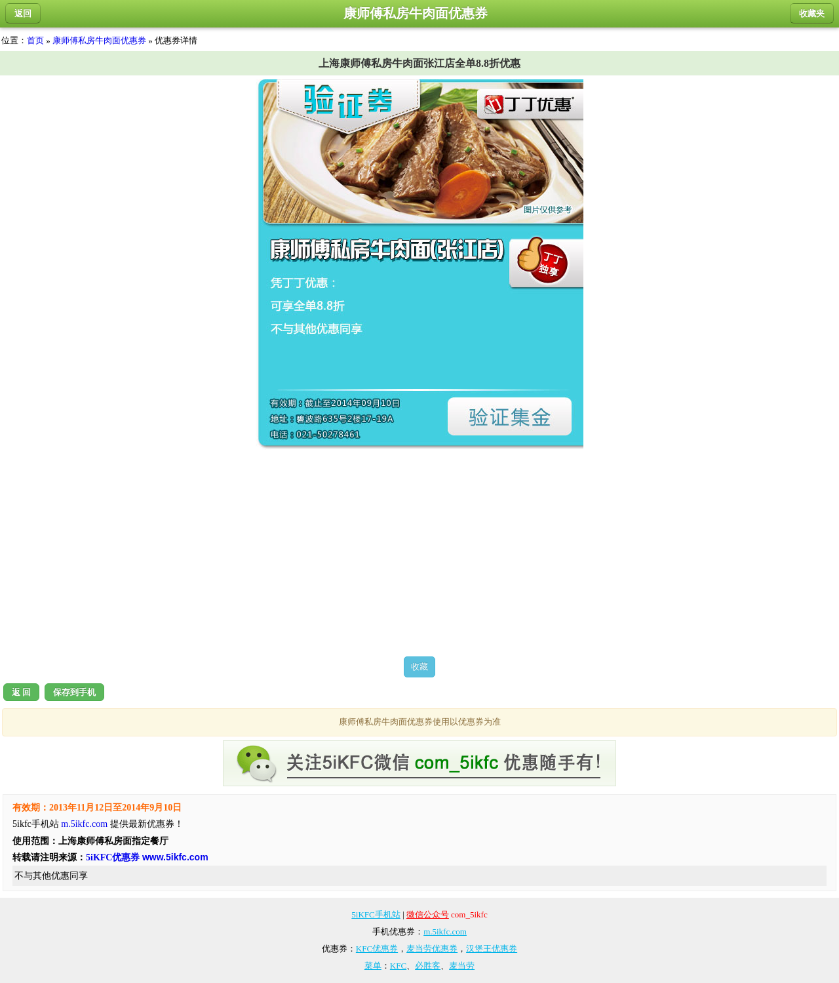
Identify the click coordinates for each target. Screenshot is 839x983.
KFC (398, 966)
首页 (35, 40)
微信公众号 (427, 914)
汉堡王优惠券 (491, 948)
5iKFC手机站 (375, 914)
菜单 (372, 966)
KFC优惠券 (377, 948)
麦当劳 (462, 966)
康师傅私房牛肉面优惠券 (99, 40)
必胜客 (427, 966)
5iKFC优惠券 (113, 857)
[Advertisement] (419, 553)
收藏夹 (812, 13)
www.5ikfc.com (175, 857)
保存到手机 (74, 692)
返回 (22, 13)
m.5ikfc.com (84, 824)
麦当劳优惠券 (432, 948)
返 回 (21, 692)
